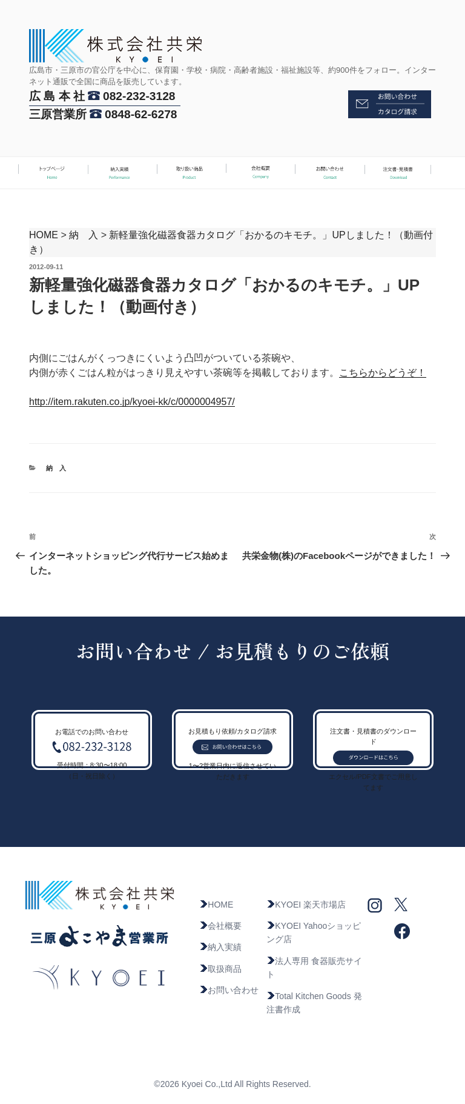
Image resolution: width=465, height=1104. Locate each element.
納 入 (83, 235)
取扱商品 (220, 969)
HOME (43, 235)
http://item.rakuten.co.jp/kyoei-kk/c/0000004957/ (132, 401)
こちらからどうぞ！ (382, 372)
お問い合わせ (229, 990)
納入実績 (220, 947)
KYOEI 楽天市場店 (306, 904)
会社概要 (220, 926)
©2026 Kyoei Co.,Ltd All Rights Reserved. (232, 1084)
